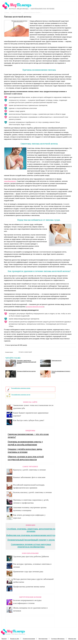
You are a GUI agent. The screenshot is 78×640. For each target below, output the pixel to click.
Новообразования (16, 12)
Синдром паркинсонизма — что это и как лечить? (28, 435)
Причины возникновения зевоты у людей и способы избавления (25, 443)
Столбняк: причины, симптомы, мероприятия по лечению (31, 529)
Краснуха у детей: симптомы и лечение (29, 470)
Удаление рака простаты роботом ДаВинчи (31, 556)
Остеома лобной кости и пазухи (26, 371)
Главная (6, 12)
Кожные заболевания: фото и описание (29, 477)
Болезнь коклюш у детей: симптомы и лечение (32, 492)
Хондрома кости (56, 360)
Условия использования (29, 638)
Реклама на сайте (14, 638)
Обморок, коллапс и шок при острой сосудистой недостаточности (26, 458)
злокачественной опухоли (35, 306)
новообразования (10, 181)
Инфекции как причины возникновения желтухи (31, 535)
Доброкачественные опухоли (31, 12)
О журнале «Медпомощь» (58, 638)
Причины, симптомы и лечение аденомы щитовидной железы (26, 362)
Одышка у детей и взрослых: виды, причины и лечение (25, 450)
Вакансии (4, 638)
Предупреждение (43, 638)
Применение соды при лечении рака (28, 571)
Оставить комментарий (25, 352)
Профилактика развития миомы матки (29, 587)
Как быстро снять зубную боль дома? (28, 420)
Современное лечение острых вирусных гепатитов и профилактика (31, 545)
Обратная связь (72, 638)
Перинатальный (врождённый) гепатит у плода (31, 539)
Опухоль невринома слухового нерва (61, 371)
